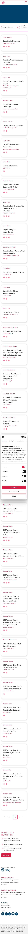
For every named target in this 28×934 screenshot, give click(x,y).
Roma (8, 56)
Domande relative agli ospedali (9, 880)
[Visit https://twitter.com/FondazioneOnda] (16, 913)
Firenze (11, 505)
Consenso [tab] (4, 441)
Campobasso (11, 417)
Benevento (12, 247)
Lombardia (6, 370)
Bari (8, 77)
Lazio (4, 56)
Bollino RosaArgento (6, 907)
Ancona (10, 122)
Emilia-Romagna (7, 346)
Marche (5, 122)
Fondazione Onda (5, 905)
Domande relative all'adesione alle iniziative (13, 892)
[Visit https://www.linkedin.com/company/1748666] (2, 913)
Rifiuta (14, 496)
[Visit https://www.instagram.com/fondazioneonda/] (9, 913)
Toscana (5, 505)
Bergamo (12, 370)
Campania (6, 247)
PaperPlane (20, 931)
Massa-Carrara (13, 640)
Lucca (10, 704)
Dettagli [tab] (11, 441)
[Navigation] (26, 2)
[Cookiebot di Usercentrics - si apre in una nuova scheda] (20, 437)
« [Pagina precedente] (4, 816)
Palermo (9, 37)
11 (19, 817)
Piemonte (5, 100)
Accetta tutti (14, 487)
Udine (16, 327)
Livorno (11, 661)
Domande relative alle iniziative (9, 882)
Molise (5, 417)
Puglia (4, 77)
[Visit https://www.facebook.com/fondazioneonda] (6, 913)
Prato (10, 571)
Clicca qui (6, 855)
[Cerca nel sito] (18, 27)
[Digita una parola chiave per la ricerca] (10, 27)
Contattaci (4, 884)
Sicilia (4, 37)
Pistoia (10, 526)
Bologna (15, 346)
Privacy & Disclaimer (6, 931)
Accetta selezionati (14, 491)
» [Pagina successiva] (21, 816)
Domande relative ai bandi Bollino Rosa (12, 895)
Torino (11, 100)
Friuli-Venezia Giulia (8, 327)
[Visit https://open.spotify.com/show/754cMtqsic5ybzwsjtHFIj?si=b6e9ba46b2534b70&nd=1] (12, 913)
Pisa (10, 770)
